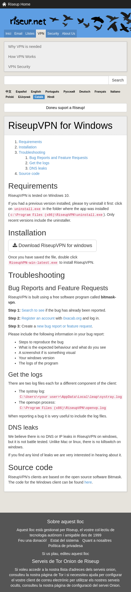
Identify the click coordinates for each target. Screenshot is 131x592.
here (88, 482)
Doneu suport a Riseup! (65, 108)
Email (18, 33)
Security (53, 33)
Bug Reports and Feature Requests (58, 158)
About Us (68, 33)
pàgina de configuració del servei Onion (86, 585)
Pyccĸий (69, 91)
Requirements (30, 142)
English (36, 91)
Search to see (33, 310)
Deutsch (84, 91)
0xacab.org (72, 318)
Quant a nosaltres (97, 540)
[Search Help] (56, 80)
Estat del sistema (65, 540)
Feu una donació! (32, 540)
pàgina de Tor (52, 575)
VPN (41, 33)
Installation (28, 147)
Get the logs (39, 163)
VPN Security (19, 67)
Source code (29, 173)
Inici (8, 33)
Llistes (29, 33)
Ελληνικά (24, 96)
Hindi (50, 96)
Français (100, 91)
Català (39, 96)
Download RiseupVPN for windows (52, 245)
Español (21, 91)
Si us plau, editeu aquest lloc (65, 554)
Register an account (38, 318)
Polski (10, 96)
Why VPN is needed (24, 46)
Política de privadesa (65, 546)
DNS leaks (38, 168)
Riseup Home (19, 4)
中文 (8, 91)
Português (52, 91)
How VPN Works (22, 56)
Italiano (115, 91)
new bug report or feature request (64, 326)
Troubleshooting (32, 152)
